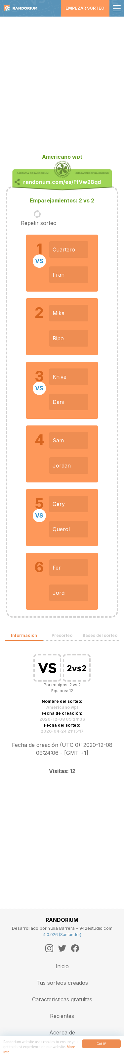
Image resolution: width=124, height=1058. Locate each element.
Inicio (62, 966)
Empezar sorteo (84, 8)
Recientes (62, 1016)
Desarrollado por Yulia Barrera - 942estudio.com (62, 928)
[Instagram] (49, 948)
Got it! (101, 1044)
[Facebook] (75, 948)
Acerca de (62, 1032)
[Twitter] (62, 948)
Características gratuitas (62, 999)
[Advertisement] (62, 82)
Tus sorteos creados (62, 982)
